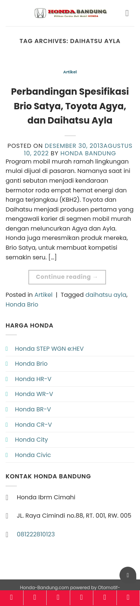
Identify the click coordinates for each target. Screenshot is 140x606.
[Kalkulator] (81, 597)
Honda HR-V (33, 379)
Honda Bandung (88, 153)
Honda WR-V (34, 394)
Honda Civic (33, 455)
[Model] (35, 597)
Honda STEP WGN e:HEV (49, 348)
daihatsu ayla (106, 294)
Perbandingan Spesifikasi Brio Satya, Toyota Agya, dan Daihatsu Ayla (70, 106)
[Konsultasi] (128, 597)
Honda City (31, 439)
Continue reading (67, 277)
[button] (129, 13)
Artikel (70, 72)
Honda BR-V (33, 409)
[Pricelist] (58, 597)
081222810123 (36, 534)
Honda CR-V (33, 424)
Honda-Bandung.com (44, 587)
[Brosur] (104, 597)
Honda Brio (22, 304)
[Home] (11, 597)
